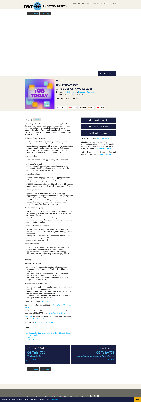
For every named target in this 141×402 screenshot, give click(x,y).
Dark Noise (30, 339)
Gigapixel (30, 337)
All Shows (33, 13)
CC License (46, 396)
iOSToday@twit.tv (46, 301)
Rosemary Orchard (86, 92)
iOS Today (45, 14)
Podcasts (77, 4)
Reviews (37, 120)
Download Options (98, 133)
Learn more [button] (54, 399)
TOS (76, 396)
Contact (27, 396)
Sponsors (105, 4)
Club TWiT (29, 317)
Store (81, 396)
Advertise (36, 396)
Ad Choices (68, 396)
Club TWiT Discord (36, 319)
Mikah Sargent (71, 92)
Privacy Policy (57, 396)
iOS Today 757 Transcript (44, 323)
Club (84, 4)
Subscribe (96, 4)
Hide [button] (137, 399)
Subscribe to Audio (98, 120)
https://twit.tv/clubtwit (57, 313)
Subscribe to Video (98, 126)
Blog (89, 4)
